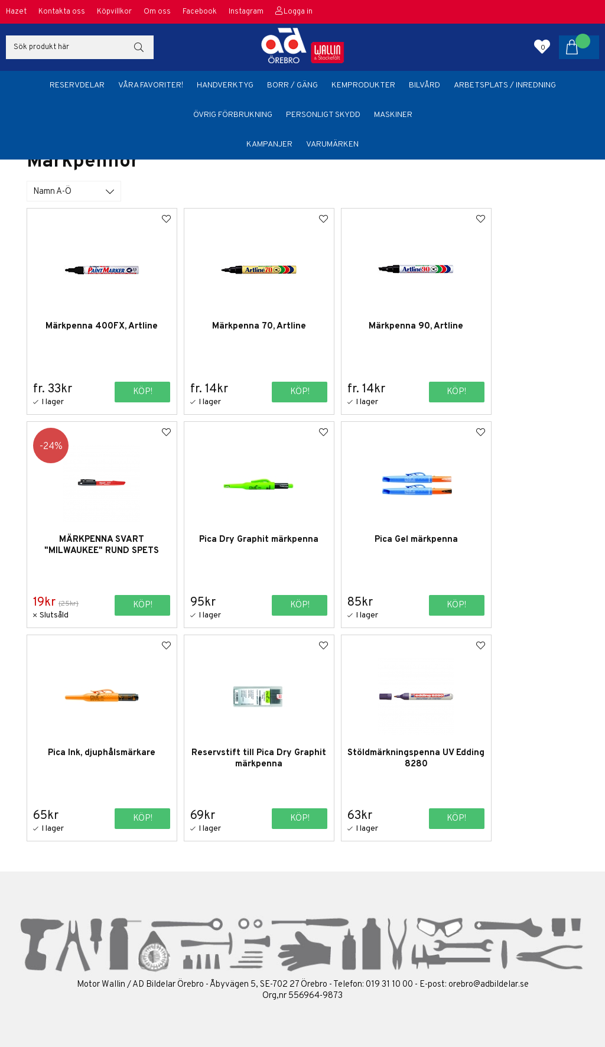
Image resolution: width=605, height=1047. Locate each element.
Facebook (200, 12)
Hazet (16, 12)
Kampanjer (269, 144)
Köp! (128, 391)
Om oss (157, 12)
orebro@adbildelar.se (488, 984)
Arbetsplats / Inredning (505, 85)
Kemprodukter (363, 85)
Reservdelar (77, 85)
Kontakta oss (61, 12)
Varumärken (332, 144)
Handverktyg (225, 85)
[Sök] (80, 47)
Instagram (246, 12)
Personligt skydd (323, 115)
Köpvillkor (114, 12)
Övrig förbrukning (232, 115)
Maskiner (393, 115)
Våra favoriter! (150, 85)
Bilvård (424, 85)
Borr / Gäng (292, 85)
